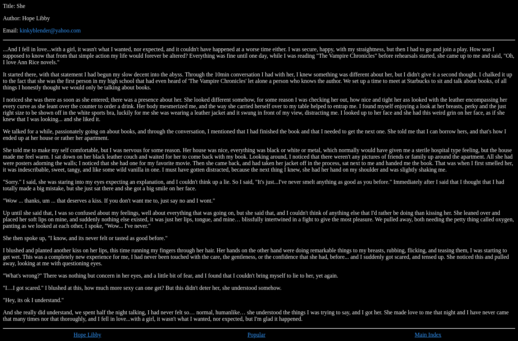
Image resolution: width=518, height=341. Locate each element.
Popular (256, 335)
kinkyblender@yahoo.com (50, 30)
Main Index (428, 335)
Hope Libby (87, 335)
